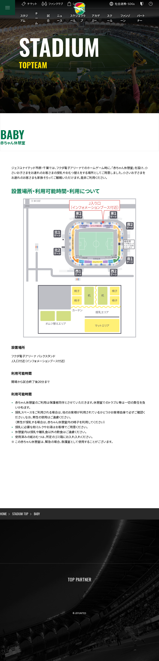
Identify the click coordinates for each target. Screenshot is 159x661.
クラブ (83, 18)
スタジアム (24, 18)
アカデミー (96, 18)
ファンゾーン (125, 18)
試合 (48, 18)
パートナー (141, 18)
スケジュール (75, 18)
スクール (110, 18)
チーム (36, 18)
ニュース (59, 18)
